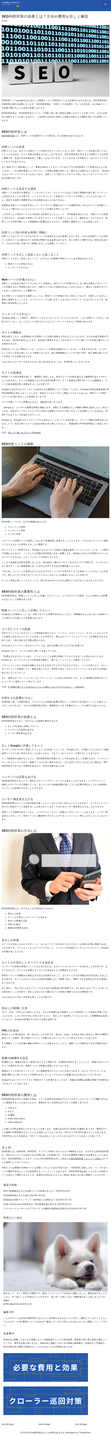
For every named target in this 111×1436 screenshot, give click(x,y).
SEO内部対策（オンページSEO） (87, 1159)
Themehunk (85, 1432)
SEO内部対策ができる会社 (16, 1195)
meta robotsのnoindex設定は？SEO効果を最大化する (30, 1204)
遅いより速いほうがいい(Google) (24, 432)
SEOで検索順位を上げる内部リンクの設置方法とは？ (29, 1191)
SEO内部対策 (8, 136)
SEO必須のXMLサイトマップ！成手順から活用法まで (29, 1200)
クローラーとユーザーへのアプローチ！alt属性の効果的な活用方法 (36, 1208)
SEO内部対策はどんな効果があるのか (46, 1432)
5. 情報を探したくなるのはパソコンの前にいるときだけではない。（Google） (46, 687)
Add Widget (8, 1424)
